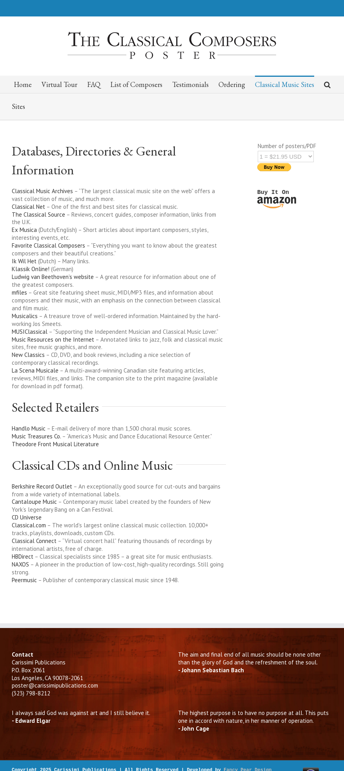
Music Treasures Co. (36, 436)
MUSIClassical (29, 331)
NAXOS (20, 564)
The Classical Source (39, 214)
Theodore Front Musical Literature (55, 444)
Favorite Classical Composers (48, 245)
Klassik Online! (30, 269)
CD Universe (27, 517)
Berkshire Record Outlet (42, 486)
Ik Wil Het (24, 261)
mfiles (19, 292)
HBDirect (22, 556)
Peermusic (24, 580)
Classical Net (29, 206)
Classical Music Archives (42, 191)
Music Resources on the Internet (53, 339)
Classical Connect (34, 541)
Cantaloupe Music (34, 501)
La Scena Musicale (36, 370)
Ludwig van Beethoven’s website (53, 277)
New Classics (28, 354)
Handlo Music (29, 428)
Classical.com (29, 525)
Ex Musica (24, 229)
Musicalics (25, 316)
